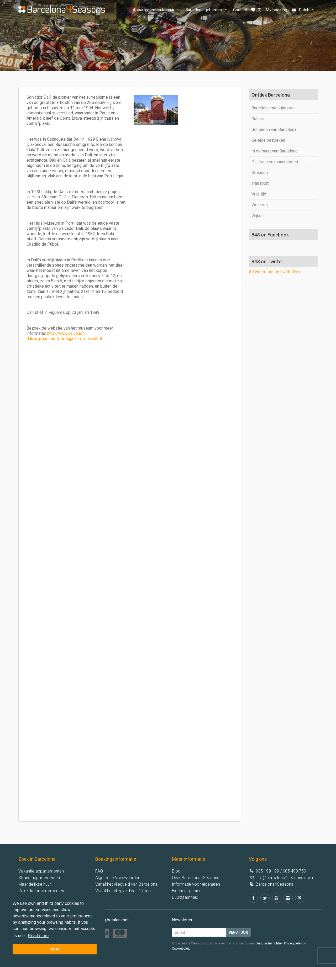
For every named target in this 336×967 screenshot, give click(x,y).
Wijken (257, 215)
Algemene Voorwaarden (117, 877)
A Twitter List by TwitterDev (274, 271)
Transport (260, 183)
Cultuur (257, 118)
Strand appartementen (39, 877)
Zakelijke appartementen (41, 890)
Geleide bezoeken (268, 140)
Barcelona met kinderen (273, 107)
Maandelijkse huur (34, 884)
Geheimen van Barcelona (273, 129)
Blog (176, 871)
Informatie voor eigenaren (196, 884)
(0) (256, 9)
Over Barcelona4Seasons (195, 877)
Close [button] (54, 949)
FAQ (99, 871)
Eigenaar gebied (187, 890)
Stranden (259, 172)
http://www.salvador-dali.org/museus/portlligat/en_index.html (64, 336)
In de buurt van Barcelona (274, 151)
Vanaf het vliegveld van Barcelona (126, 884)
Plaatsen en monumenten (274, 161)
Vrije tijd (258, 194)
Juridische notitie (269, 943)
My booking (276, 9)
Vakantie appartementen (41, 871)
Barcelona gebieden (207, 9)
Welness (259, 204)
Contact (240, 9)
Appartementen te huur (157, 9)
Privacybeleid (293, 943)
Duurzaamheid (185, 897)
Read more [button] (38, 935)
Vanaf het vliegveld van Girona (123, 890)
